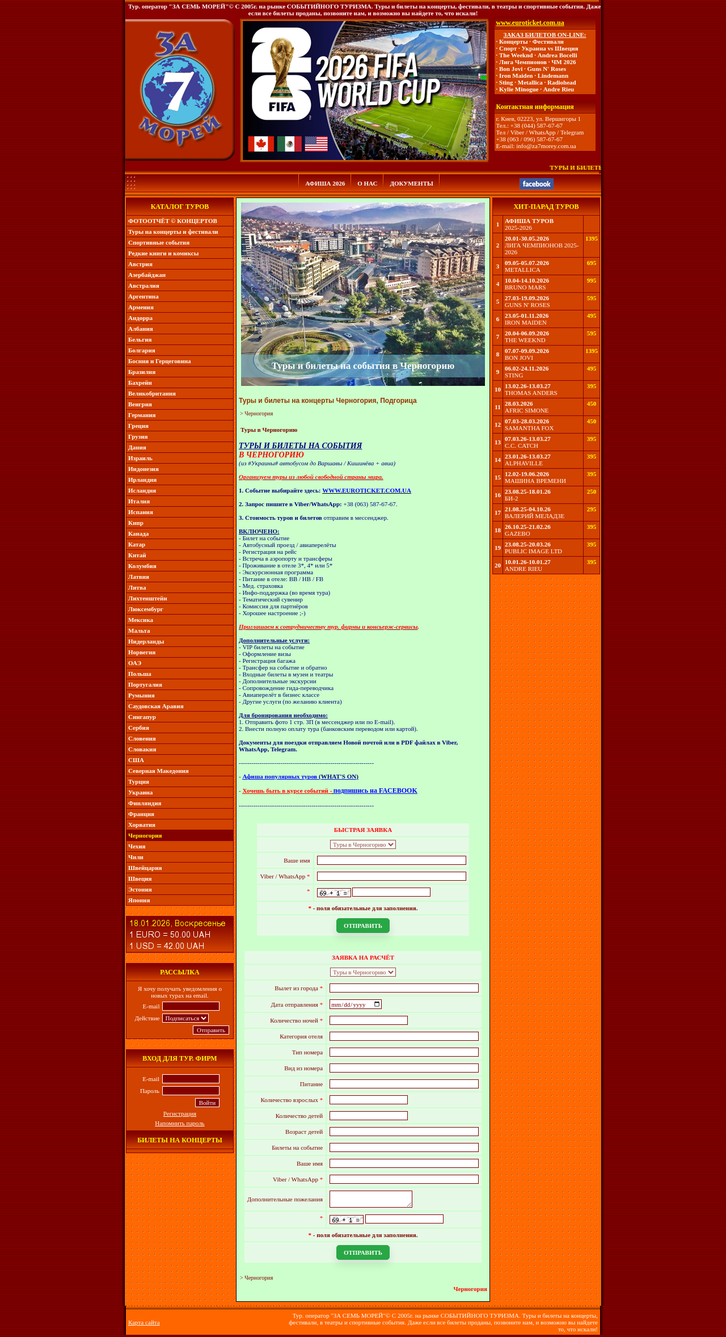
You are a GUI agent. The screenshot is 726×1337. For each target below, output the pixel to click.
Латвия (138, 576)
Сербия (138, 727)
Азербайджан (147, 274)
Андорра (140, 317)
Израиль (140, 458)
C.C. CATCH (521, 445)
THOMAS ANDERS (531, 392)
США (136, 759)
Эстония (140, 889)
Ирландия (142, 479)
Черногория (145, 835)
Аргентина (143, 296)
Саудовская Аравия (156, 706)
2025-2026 (518, 227)
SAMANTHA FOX (529, 427)
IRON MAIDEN (526, 322)
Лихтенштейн (147, 598)
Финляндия (144, 803)
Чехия (137, 846)
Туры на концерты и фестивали (173, 231)
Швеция (140, 878)
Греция (138, 425)
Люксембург (145, 609)
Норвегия (141, 652)
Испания (140, 511)
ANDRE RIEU (523, 568)
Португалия (145, 684)
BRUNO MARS (525, 287)
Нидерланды (146, 641)
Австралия (143, 285)
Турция (138, 781)
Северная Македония (158, 770)
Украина (140, 792)
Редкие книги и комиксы (163, 253)
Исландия (142, 490)
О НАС (367, 183)
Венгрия (140, 404)
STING (514, 375)
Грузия (138, 436)
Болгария (141, 350)
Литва (137, 587)
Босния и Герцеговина (159, 361)
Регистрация (179, 1113)
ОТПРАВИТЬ (363, 925)
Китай (137, 555)
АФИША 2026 (325, 183)
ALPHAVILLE (524, 463)
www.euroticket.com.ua (530, 23)
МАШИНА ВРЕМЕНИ (535, 480)
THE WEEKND (525, 340)
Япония (139, 900)
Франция (141, 813)
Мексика (140, 619)
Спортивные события (158, 242)
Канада (138, 533)
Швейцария (145, 867)
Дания (137, 447)
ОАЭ (134, 662)
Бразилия (141, 371)
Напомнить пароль (179, 1123)
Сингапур (142, 716)
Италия (139, 501)
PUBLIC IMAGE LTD (533, 551)
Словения (142, 738)
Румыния (141, 695)
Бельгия (139, 339)
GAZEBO (517, 533)
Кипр (135, 522)
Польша (139, 673)
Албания (140, 328)
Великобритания (152, 393)
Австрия (140, 263)
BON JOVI (519, 357)
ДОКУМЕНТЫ (411, 183)
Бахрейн (140, 382)
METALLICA (523, 269)
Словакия (142, 749)
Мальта (139, 630)
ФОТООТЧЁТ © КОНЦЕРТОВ (172, 220)
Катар (136, 544)
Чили (135, 857)
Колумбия (142, 565)
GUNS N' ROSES (527, 304)
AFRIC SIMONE (526, 410)
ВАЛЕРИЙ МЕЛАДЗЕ (534, 515)
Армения (141, 307)
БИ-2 (511, 498)
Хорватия (141, 824)
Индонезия (143, 468)
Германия (142, 414)
